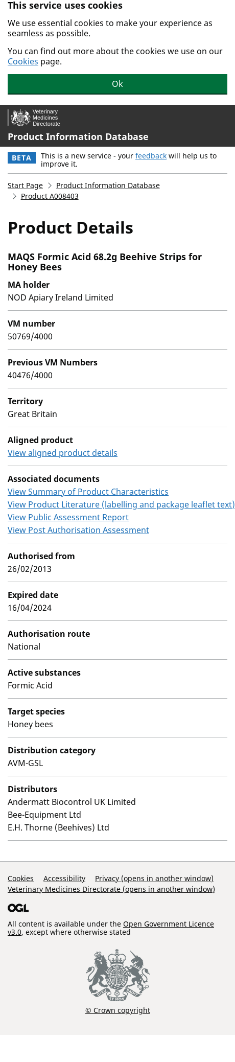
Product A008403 (50, 196)
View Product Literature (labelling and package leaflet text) (121, 504)
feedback (151, 155)
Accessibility (64, 878)
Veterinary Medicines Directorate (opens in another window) (111, 889)
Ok (117, 83)
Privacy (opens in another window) (154, 878)
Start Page (25, 185)
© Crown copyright (117, 1009)
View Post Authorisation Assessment (78, 530)
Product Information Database (78, 136)
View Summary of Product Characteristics (88, 491)
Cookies (23, 61)
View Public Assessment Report (68, 517)
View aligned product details (63, 452)
